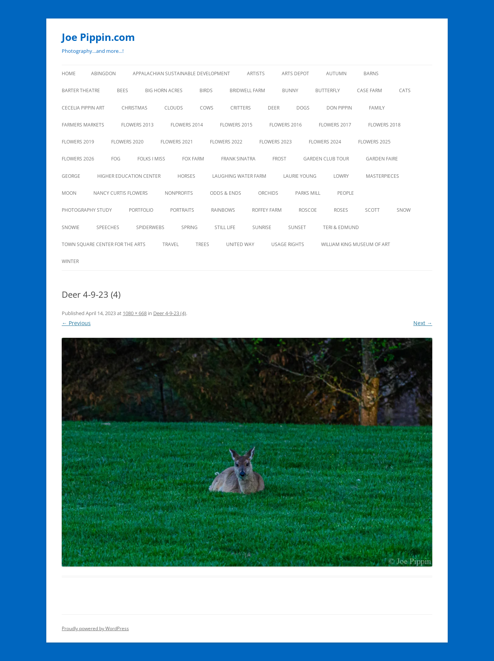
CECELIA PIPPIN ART (83, 108)
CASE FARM (369, 90)
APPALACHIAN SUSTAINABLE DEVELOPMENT (181, 73)
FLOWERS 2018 (384, 124)
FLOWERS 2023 (275, 141)
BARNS (371, 73)
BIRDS (206, 90)
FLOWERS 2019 (78, 141)
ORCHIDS (268, 193)
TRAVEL (170, 244)
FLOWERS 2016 (285, 124)
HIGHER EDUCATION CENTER (129, 176)
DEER (273, 108)
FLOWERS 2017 (335, 124)
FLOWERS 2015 (236, 124)
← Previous (76, 323)
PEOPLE (345, 193)
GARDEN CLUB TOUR (326, 158)
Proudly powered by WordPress (95, 628)
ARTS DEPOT (295, 73)
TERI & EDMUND (341, 227)
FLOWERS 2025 (374, 141)
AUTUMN (336, 73)
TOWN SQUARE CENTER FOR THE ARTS (103, 244)
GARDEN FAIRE (382, 158)
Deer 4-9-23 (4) (169, 313)
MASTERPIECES (382, 176)
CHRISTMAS (134, 108)
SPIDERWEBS (150, 227)
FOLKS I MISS (151, 158)
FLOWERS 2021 (177, 141)
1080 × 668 (135, 313)
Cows (206, 108)
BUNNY (290, 90)
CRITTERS (240, 108)
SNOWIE (71, 227)
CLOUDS (173, 108)
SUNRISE (261, 227)
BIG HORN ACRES (164, 90)
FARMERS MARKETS (83, 124)
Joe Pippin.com (98, 37)
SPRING (189, 227)
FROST (279, 158)
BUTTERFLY (327, 90)
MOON (69, 193)
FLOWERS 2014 (187, 124)
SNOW (404, 210)
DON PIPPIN (339, 108)
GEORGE (71, 176)
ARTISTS (256, 73)
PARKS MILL (307, 193)
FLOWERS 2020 (127, 141)
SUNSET (297, 227)
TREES (202, 244)
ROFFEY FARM (267, 210)
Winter (70, 261)
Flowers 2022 (226, 141)
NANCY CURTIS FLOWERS (120, 193)
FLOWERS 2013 (137, 124)
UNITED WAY (240, 244)
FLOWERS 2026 (78, 158)
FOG (115, 158)
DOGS (303, 108)
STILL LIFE (225, 227)
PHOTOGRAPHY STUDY (87, 210)
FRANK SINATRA (238, 158)
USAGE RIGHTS (287, 244)
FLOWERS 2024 (325, 141)
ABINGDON (103, 73)
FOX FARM (193, 158)
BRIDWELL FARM (247, 90)
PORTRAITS (182, 210)
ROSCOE (308, 210)
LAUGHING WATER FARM (239, 176)
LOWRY (341, 176)
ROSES (341, 210)
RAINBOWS (223, 210)
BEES (122, 90)
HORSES (186, 176)
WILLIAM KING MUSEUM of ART (355, 244)
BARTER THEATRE (81, 90)
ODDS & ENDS (225, 193)
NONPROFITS (179, 193)
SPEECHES (107, 227)
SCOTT (372, 210)
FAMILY (377, 108)
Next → (422, 323)
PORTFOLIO (141, 210)
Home (69, 73)
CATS (405, 90)
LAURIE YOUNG (299, 176)
